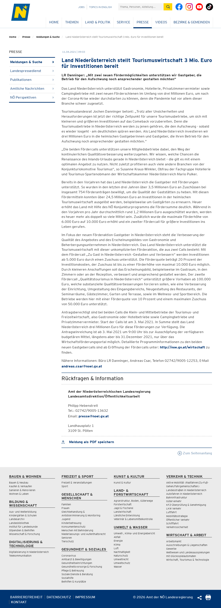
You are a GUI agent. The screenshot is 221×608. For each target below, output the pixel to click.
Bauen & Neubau (18, 482)
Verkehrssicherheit (177, 527)
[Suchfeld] (141, 6)
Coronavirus (69, 555)
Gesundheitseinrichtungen (77, 563)
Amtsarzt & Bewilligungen (77, 559)
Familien (66, 504)
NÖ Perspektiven (32, 97)
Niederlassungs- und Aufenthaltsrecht (84, 534)
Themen (72, 22)
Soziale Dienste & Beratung (77, 574)
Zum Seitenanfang (195, 453)
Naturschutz (121, 555)
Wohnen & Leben (19, 493)
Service (123, 22)
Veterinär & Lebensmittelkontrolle (133, 519)
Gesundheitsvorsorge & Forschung (82, 566)
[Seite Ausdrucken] (208, 599)
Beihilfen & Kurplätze (74, 581)
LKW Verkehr (173, 508)
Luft (116, 548)
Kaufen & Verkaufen (20, 486)
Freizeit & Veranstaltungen (77, 482)
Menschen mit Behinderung (77, 530)
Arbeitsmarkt (173, 541)
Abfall (117, 537)
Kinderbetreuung (71, 523)
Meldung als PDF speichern (88, 442)
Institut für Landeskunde (23, 526)
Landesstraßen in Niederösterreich (186, 490)
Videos (161, 22)
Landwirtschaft (122, 511)
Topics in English (100, 7)
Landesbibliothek (19, 523)
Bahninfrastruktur (176, 497)
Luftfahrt (171, 512)
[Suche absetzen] (168, 6)
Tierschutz (68, 541)
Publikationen (32, 80)
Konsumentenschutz (73, 526)
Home (54, 22)
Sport (65, 486)
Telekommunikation (20, 555)
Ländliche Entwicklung (127, 515)
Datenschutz (59, 597)
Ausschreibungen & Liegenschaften (186, 545)
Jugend (66, 519)
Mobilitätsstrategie (177, 516)
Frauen (65, 508)
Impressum (85, 597)
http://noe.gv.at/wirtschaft (182, 347)
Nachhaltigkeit (122, 552)
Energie (118, 540)
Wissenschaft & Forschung (24, 534)
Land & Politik (97, 22)
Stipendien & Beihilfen (22, 530)
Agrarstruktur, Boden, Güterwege (133, 500)
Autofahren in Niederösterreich (184, 493)
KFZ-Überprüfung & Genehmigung (186, 504)
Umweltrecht (121, 559)
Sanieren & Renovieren (22, 490)
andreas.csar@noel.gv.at (82, 366)
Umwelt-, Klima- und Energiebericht (134, 533)
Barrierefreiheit (26, 597)
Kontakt (19, 602)
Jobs (81, 7)
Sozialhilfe (67, 577)
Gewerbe (171, 548)
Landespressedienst (32, 71)
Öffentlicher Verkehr (177, 519)
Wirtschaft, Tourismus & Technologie (187, 559)
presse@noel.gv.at (94, 416)
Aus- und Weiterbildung (22, 511)
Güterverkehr (174, 501)
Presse (143, 22)
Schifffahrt (172, 523)
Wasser (118, 566)
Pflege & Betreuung (73, 570)
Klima (117, 544)
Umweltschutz (122, 563)
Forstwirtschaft (122, 504)
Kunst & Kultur (122, 482)
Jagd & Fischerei (123, 508)
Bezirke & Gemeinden (192, 22)
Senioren (67, 537)
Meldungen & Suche (48, 36)
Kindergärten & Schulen (23, 515)
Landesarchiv (17, 519)
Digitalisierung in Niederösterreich (29, 552)
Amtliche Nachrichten (32, 88)
